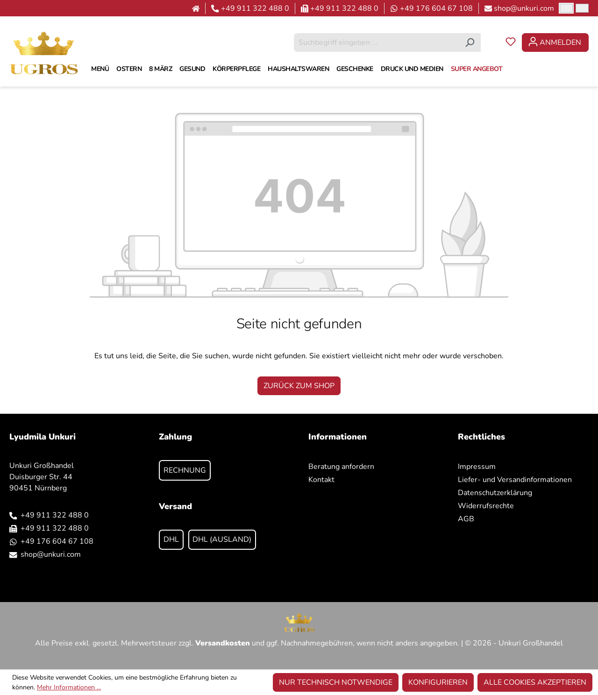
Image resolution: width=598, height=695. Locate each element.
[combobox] (376, 42)
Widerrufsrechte (486, 506)
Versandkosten (222, 643)
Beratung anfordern (341, 466)
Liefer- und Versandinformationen (515, 480)
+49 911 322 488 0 (255, 8)
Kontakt (321, 480)
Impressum (477, 466)
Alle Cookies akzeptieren (535, 682)
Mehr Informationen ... (69, 687)
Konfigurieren (438, 682)
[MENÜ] (100, 69)
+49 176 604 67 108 (436, 8)
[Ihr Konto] (555, 42)
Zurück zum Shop (299, 386)
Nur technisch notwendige (335, 682)
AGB (466, 519)
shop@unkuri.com (524, 8)
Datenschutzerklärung (495, 493)
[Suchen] (470, 42)
